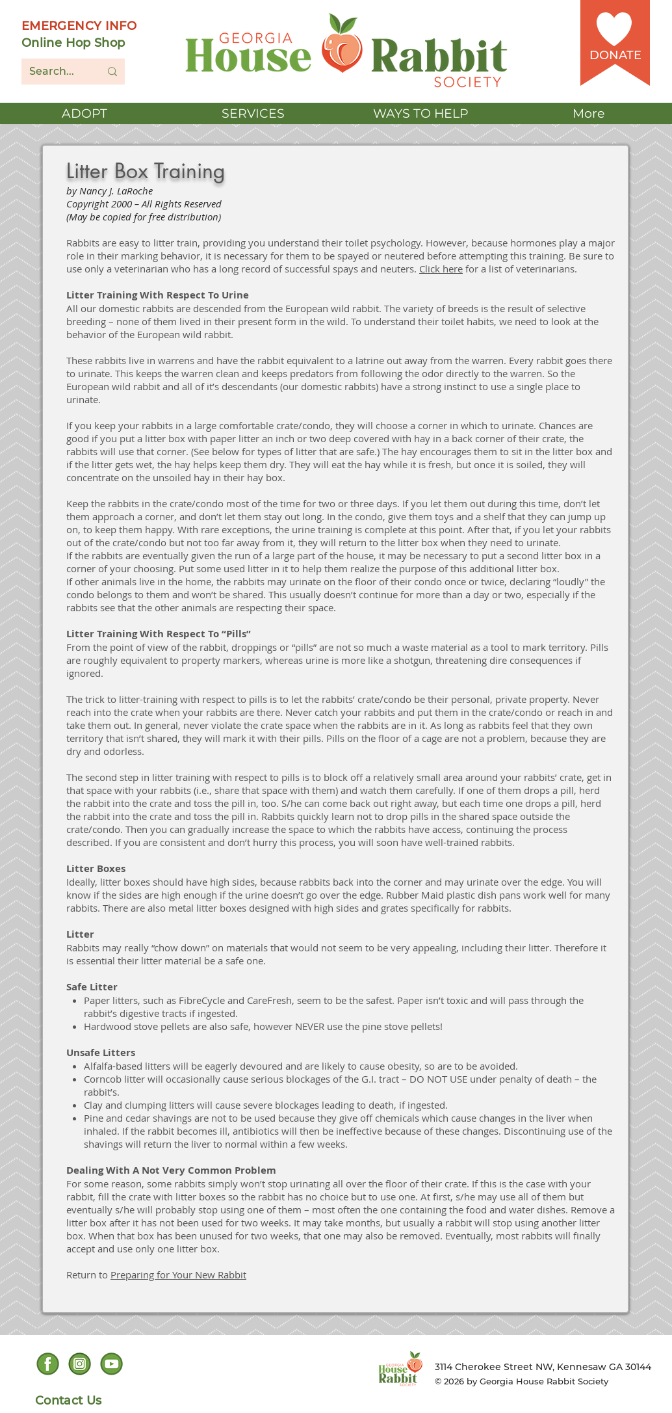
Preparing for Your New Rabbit (178, 1274)
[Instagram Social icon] (79, 1364)
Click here (441, 268)
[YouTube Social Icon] (111, 1364)
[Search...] (55, 72)
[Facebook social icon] (47, 1364)
